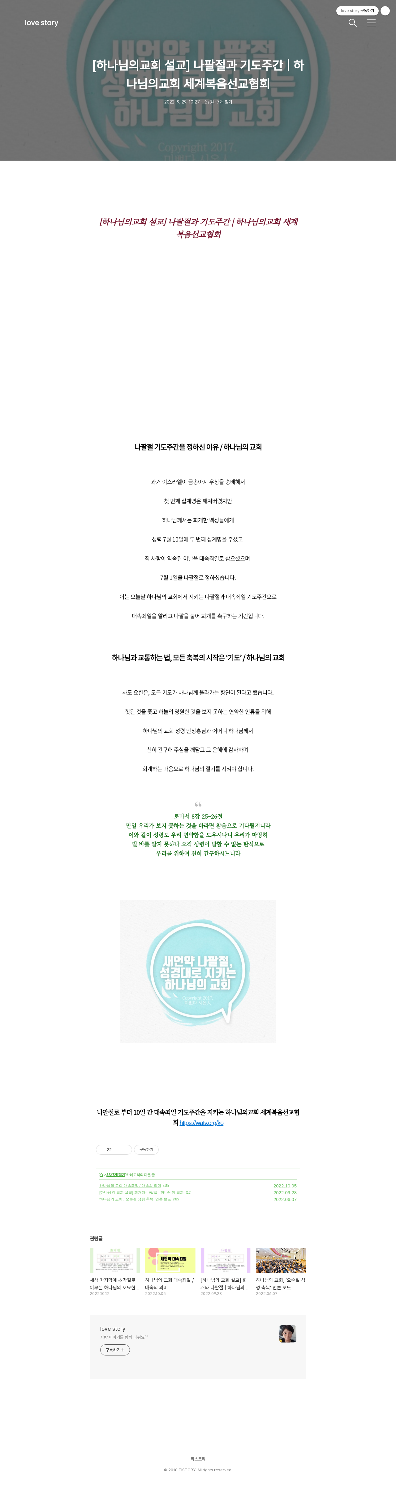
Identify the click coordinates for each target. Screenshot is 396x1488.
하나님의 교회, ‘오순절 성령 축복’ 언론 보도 (135, 1199)
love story (41, 22)
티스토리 (198, 1458)
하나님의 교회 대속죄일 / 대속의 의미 (130, 1185)
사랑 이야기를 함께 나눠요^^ (124, 1337)
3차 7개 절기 (115, 1175)
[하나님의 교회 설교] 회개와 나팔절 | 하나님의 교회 (141, 1192)
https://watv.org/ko (201, 1122)
